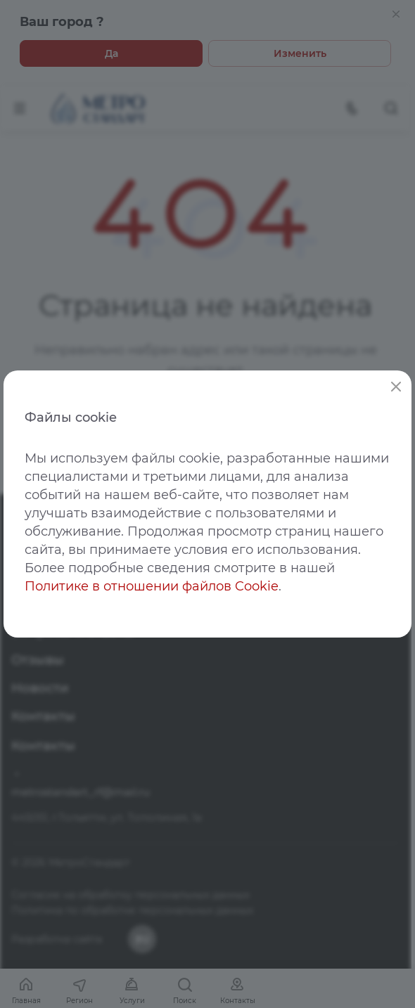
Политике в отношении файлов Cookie (152, 586)
